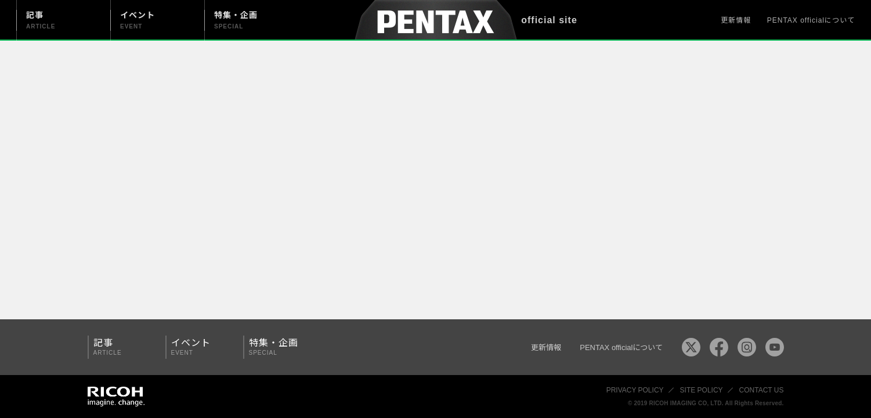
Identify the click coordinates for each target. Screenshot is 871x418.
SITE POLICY (701, 390)
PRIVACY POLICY (635, 390)
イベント (200, 347)
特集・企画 (278, 347)
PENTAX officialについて (811, 20)
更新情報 (736, 20)
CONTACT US (761, 390)
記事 (122, 347)
